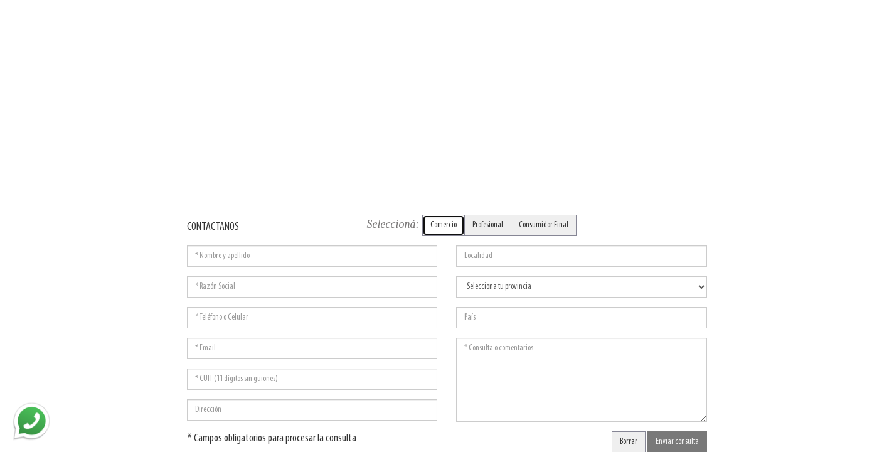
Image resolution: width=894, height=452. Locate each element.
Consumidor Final (543, 225)
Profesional (487, 225)
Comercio (443, 225)
